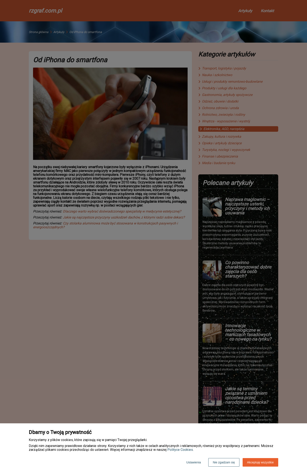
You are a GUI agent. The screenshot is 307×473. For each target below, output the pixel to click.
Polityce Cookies (180, 450)
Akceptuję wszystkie (260, 462)
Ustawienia (193, 462)
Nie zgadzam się (224, 462)
